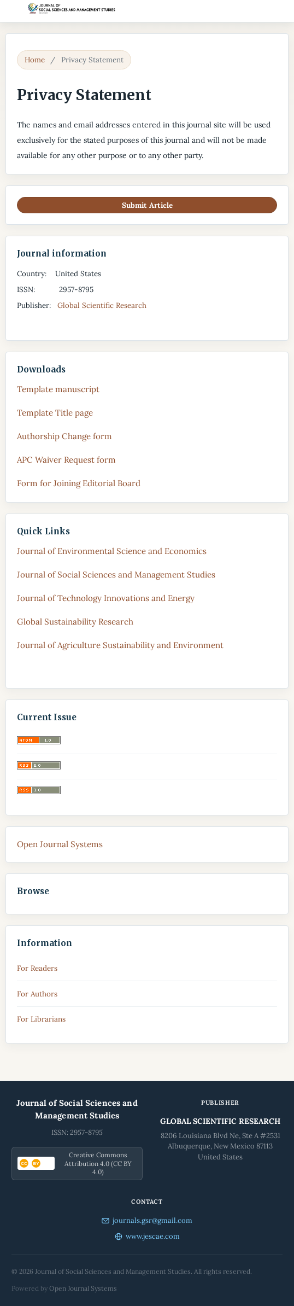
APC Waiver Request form (66, 459)
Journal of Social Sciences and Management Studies (116, 574)
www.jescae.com (147, 1236)
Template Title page (55, 412)
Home (35, 60)
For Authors (37, 994)
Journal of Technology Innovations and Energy (106, 598)
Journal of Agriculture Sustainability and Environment (120, 645)
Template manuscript (58, 389)
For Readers (37, 968)
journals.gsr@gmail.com (147, 1220)
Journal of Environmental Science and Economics (112, 551)
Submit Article (147, 205)
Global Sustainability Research (75, 621)
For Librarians (41, 1019)
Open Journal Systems (60, 844)
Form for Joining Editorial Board (78, 483)
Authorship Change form (64, 436)
